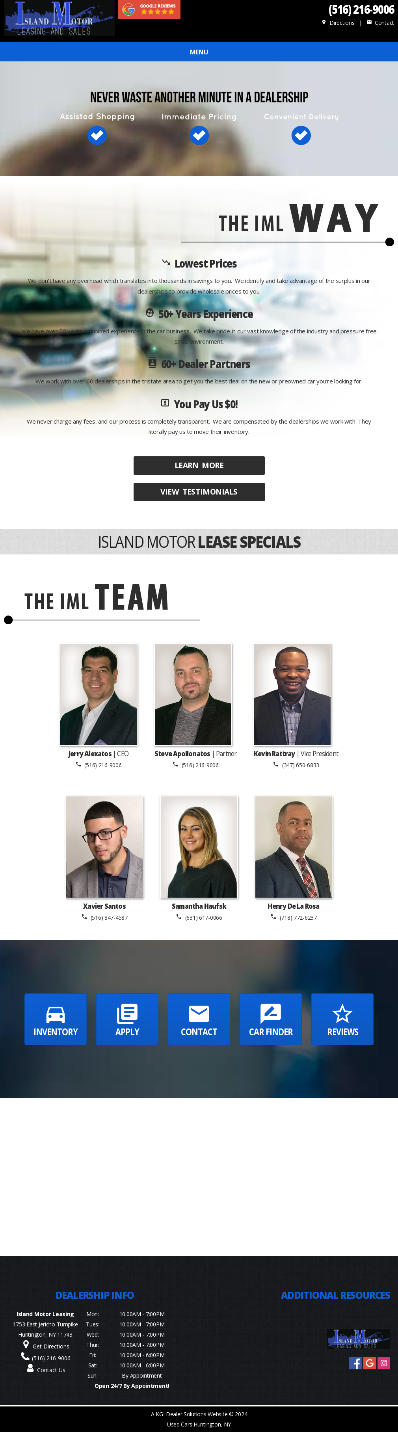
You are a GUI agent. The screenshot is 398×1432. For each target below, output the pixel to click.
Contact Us (51, 1370)
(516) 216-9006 (361, 9)
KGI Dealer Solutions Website (191, 1414)
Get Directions (51, 1346)
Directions (338, 22)
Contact (380, 22)
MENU (199, 52)
